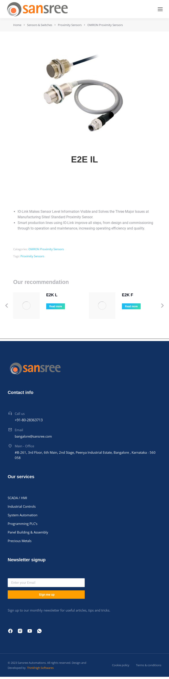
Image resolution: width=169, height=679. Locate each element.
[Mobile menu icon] (160, 9)
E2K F (127, 295)
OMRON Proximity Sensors (46, 249)
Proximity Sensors (32, 256)
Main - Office (24, 446)
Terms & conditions (148, 665)
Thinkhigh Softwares (40, 668)
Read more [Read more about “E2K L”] (55, 306)
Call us (20, 413)
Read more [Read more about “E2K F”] (131, 306)
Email (19, 430)
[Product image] (26, 305)
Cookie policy (120, 665)
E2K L (51, 295)
